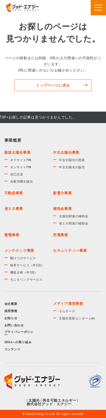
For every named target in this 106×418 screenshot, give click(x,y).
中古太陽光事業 (66, 152)
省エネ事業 (13, 208)
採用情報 (10, 311)
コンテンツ (12, 349)
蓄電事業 (11, 235)
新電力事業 (62, 193)
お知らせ (10, 318)
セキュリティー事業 (70, 250)
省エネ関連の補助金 (73, 223)
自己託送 (16, 174)
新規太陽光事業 (17, 152)
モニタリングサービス (26, 279)
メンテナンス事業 (19, 250)
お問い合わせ (14, 325)
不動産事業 (13, 193)
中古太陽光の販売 (72, 167)
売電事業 (60, 235)
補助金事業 (62, 208)
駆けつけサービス (23, 258)
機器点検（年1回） (24, 272)
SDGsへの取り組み (18, 342)
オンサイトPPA (20, 167)
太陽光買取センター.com (77, 318)
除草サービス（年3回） (27, 265)
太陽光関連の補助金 (73, 216)
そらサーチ (67, 311)
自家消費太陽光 (21, 181)
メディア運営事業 (68, 303)
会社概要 (10, 303)
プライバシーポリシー (19, 333)
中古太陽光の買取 (72, 160)
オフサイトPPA (20, 160)
